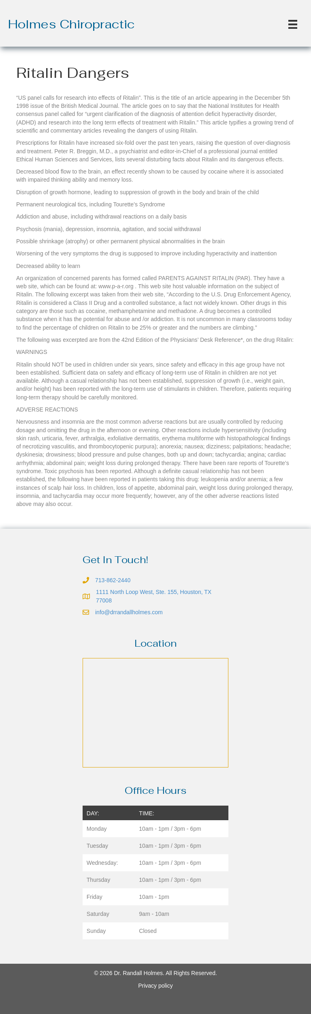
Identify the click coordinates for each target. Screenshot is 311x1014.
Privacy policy (155, 985)
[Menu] (293, 24)
